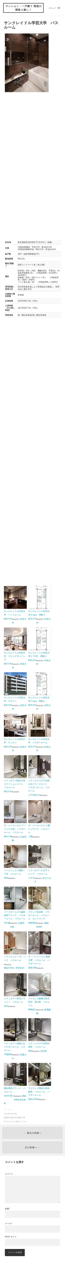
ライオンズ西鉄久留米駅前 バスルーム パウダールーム (39, 1091)
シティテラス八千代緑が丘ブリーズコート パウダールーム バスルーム (39, 785)
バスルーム (9, 1121)
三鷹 (30, 836)
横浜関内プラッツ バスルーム (14, 1090)
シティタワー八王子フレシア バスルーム (39, 872)
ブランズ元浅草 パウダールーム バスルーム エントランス (39, 915)
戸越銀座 (8, 1054)
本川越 (7, 923)
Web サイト (11, 1237)
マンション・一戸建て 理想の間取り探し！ (23, 8)
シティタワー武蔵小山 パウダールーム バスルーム (15, 1047)
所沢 (6, 1006)
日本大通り (9, 1095)
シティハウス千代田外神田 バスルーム (39, 1045)
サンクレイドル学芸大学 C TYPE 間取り (39, 654)
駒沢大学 (8, 618)
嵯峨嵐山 (32, 1009)
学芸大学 (13, 1117)
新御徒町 (32, 923)
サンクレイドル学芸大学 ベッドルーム (14, 613)
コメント (9, 1174)
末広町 (43, 1051)
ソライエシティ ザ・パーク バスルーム (15, 958)
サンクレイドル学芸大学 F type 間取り (39, 699)
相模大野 (32, 967)
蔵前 (46, 923)
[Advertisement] (32, 130)
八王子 (31, 878)
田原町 (39, 926)
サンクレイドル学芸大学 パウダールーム (39, 741)
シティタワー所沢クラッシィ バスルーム (14, 1000)
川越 (12, 926)
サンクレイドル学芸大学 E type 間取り (39, 613)
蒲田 (6, 878)
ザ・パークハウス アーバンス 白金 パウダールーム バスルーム (15, 829)
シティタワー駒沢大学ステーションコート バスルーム (14, 784)
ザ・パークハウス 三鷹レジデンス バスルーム (39, 829)
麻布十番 (8, 836)
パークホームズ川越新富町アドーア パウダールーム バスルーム (14, 915)
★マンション (21, 1121)
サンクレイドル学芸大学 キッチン (14, 741)
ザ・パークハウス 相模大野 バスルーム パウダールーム (39, 960)
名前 (7, 1209)
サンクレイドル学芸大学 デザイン (14, 699)
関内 (24, 1096)
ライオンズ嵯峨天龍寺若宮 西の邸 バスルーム (39, 1002)
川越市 (21, 923)
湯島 (30, 1051)
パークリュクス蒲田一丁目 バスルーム (14, 872)
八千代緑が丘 (34, 795)
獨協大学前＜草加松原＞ (15, 968)
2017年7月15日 (10, 1114)
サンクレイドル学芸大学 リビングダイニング (14, 656)
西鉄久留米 (33, 1099)
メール (9, 1223)
